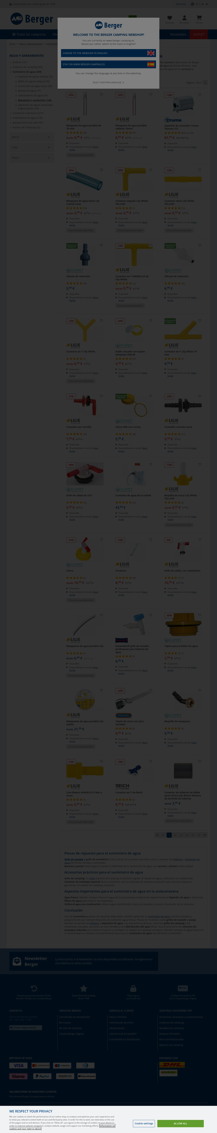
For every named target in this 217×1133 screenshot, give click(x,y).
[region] (108, 1119)
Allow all (180, 1123)
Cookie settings (144, 1123)
